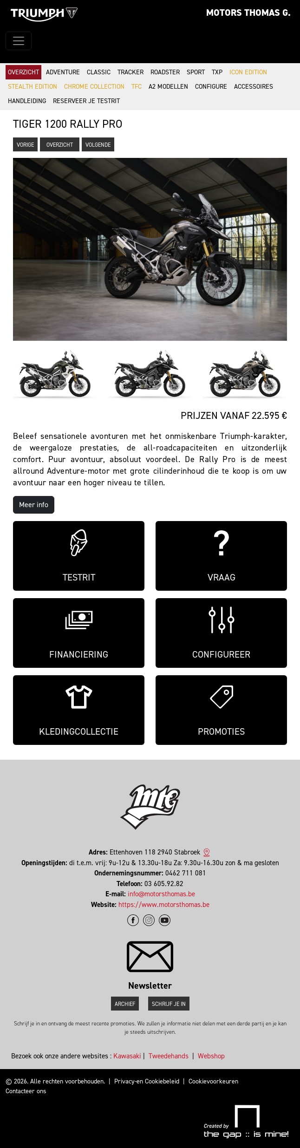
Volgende (98, 145)
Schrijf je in (169, 1004)
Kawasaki (127, 1056)
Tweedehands (169, 1056)
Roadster (165, 72)
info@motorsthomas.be (161, 894)
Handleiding (27, 101)
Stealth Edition (32, 86)
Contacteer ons (26, 1091)
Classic (99, 72)
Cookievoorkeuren (213, 1081)
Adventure (63, 72)
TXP (217, 72)
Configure (211, 86)
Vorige (25, 145)
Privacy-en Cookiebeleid (146, 1081)
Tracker (130, 72)
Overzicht (23, 72)
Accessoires (253, 86)
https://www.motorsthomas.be (163, 904)
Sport (196, 72)
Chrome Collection (94, 86)
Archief (125, 1004)
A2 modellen (168, 86)
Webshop (211, 1056)
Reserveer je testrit (86, 101)
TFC (136, 86)
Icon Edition (248, 72)
